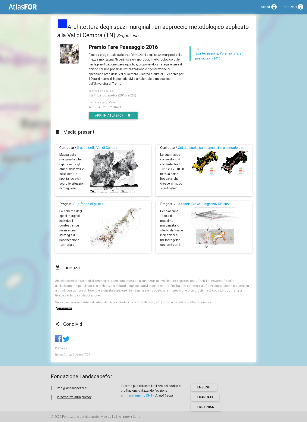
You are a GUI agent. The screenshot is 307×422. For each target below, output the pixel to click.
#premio (226, 53)
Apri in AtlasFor (113, 115)
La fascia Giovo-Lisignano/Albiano (202, 203)
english (204, 387)
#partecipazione (206, 53)
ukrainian (205, 407)
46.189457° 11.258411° (105, 107)
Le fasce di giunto (89, 203)
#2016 (215, 58)
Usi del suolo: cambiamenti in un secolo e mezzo (215, 147)
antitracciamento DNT (137, 395)
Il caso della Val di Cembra (97, 147)
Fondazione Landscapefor (81, 417)
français (205, 397)
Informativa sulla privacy (74, 397)
